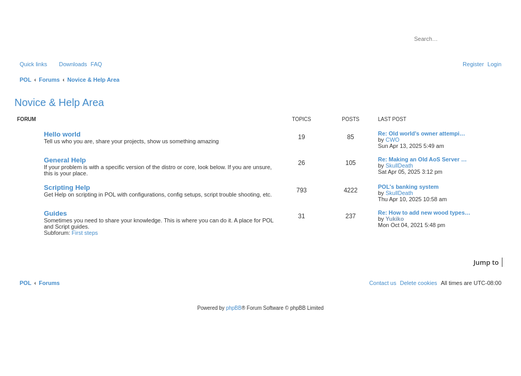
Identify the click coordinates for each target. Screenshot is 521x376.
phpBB (234, 308)
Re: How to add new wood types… (424, 212)
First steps (85, 233)
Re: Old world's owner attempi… (421, 133)
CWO (393, 140)
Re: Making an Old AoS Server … (422, 159)
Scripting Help (67, 187)
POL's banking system (408, 187)
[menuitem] (68, 64)
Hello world (62, 134)
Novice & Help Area (59, 102)
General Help (65, 160)
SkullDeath (399, 165)
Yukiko (395, 219)
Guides (55, 213)
